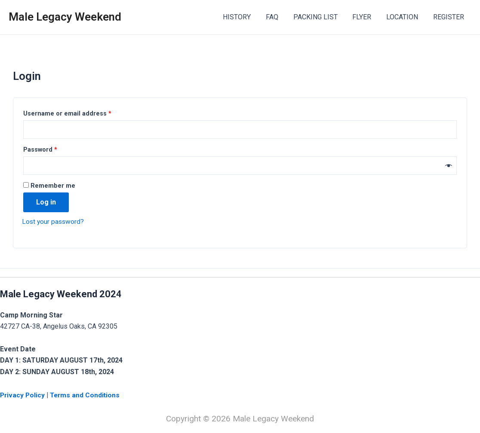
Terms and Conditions (87, 395)
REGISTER (449, 17)
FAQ (277, 17)
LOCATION (404, 17)
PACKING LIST (319, 17)
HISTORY (243, 17)
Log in (46, 203)
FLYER (364, 17)
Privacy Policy (24, 395)
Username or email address (67, 113)
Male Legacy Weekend (65, 16)
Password (40, 150)
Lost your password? (54, 223)
